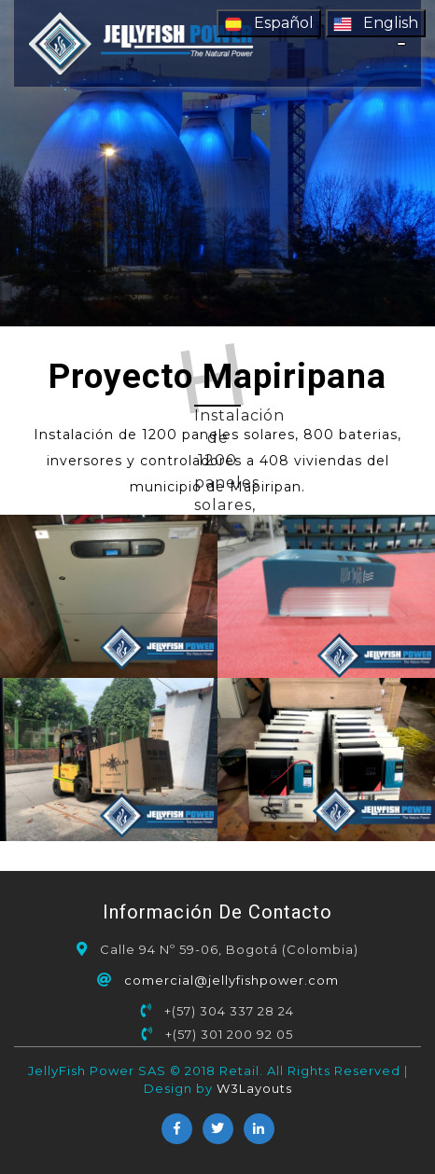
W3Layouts (254, 1088)
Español (269, 24)
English (375, 24)
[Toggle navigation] (401, 44)
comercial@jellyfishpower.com (231, 980)
